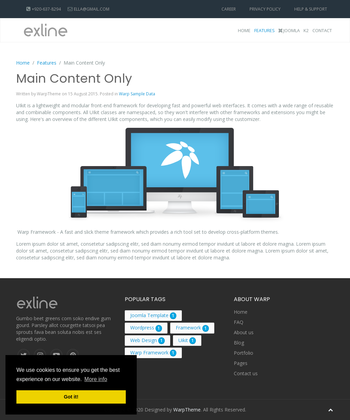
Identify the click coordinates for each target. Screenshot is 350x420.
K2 (306, 30)
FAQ (238, 322)
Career (228, 9)
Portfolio (243, 353)
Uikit (183, 340)
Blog (239, 342)
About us (244, 332)
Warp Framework (149, 352)
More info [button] (95, 379)
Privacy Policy (265, 9)
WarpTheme (187, 409)
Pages (240, 363)
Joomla (289, 30)
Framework (188, 327)
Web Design (143, 340)
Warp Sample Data (137, 94)
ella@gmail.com (91, 9)
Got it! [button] (71, 396)
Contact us (246, 373)
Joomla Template (149, 315)
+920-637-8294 (46, 9)
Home (244, 30)
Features (264, 30)
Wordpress (142, 327)
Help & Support (310, 9)
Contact (322, 30)
